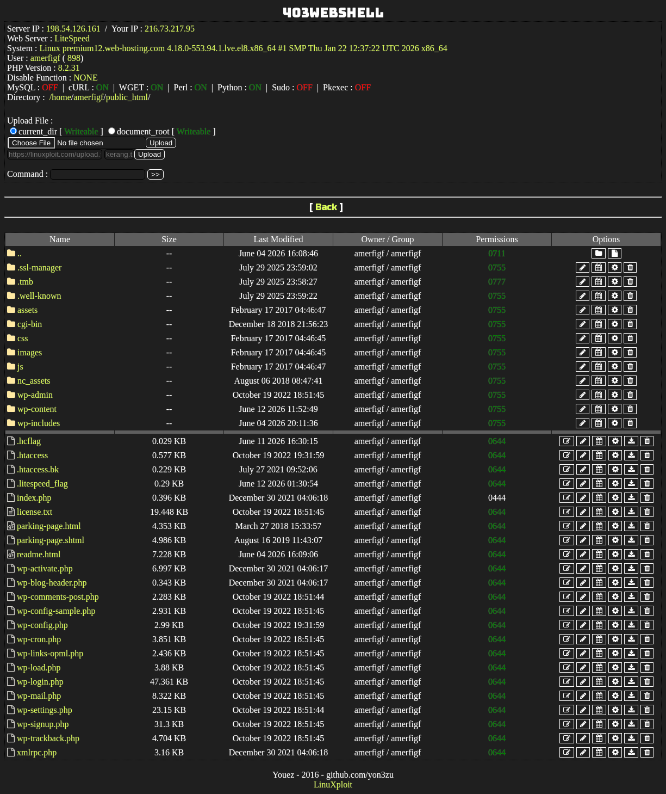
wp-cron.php (39, 639)
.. (19, 253)
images (29, 352)
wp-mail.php (39, 695)
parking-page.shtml (50, 540)
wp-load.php (38, 667)
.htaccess (32, 455)
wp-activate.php (45, 568)
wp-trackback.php (48, 738)
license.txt (34, 511)
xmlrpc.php (37, 752)
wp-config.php (42, 625)
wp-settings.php (44, 710)
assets (27, 310)
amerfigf (88, 97)
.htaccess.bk (38, 469)
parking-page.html (49, 526)
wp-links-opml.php (50, 653)
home (61, 97)
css (22, 338)
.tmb (25, 281)
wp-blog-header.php (51, 582)
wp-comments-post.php (58, 596)
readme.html (38, 554)
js (20, 366)
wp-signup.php (43, 724)
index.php (34, 497)
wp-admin (35, 394)
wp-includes (38, 423)
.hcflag (29, 441)
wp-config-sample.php (56, 610)
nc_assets (33, 380)
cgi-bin (29, 324)
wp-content (37, 409)
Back (326, 207)
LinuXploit (333, 784)
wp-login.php (40, 681)
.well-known (39, 295)
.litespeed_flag (42, 483)
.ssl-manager (39, 267)
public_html (127, 97)
